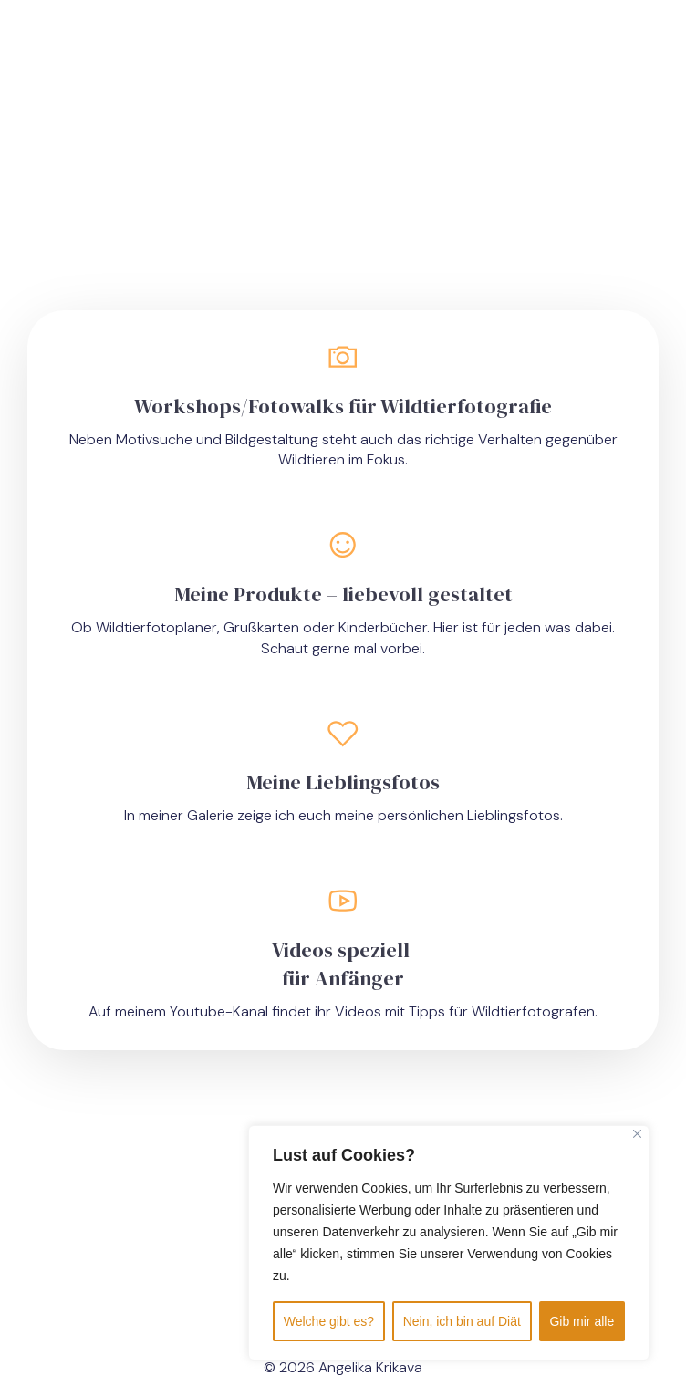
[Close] (637, 1134)
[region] (449, 1243)
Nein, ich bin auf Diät (462, 1321)
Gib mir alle (581, 1321)
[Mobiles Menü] (566, 54)
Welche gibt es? (329, 1321)
